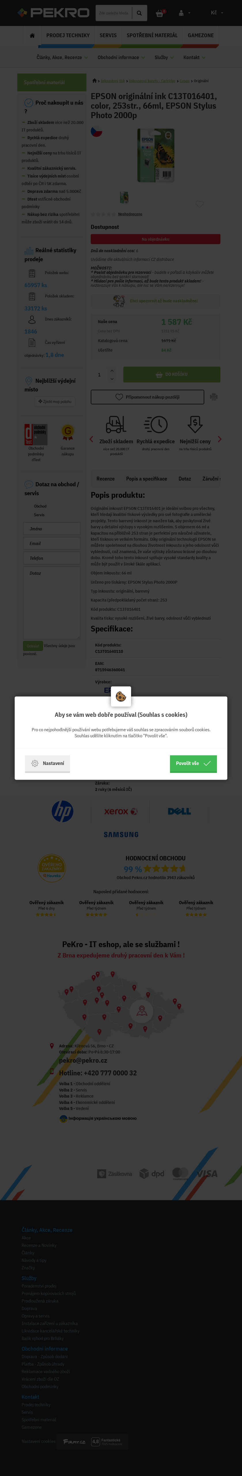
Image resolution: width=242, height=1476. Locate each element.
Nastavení (47, 763)
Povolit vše (193, 763)
